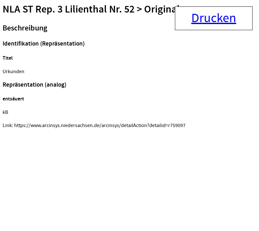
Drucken (213, 18)
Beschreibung (25, 28)
